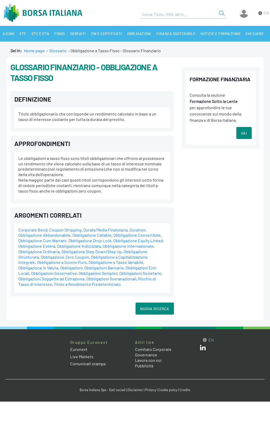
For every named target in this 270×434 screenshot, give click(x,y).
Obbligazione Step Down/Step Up (91, 251)
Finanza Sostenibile (176, 33)
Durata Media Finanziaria (105, 229)
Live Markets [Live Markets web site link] (81, 356)
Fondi (59, 33)
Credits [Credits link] (185, 390)
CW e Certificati (106, 33)
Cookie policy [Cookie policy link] (168, 390)
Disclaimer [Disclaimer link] (135, 390)
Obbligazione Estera (36, 246)
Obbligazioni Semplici (98, 273)
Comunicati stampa (87, 363)
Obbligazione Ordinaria (39, 251)
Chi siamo (254, 33)
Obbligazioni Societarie (140, 273)
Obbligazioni (139, 33)
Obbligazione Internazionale (128, 246)
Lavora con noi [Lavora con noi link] (148, 360)
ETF (23, 33)
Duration (137, 229)
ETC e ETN (40, 33)
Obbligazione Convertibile (137, 235)
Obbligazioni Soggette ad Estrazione (51, 278)
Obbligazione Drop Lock (89, 240)
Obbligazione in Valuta (38, 267)
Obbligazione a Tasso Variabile (116, 262)
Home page (34, 50)
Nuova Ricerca (154, 308)
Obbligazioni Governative (54, 273)
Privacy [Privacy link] (150, 390)
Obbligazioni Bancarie (104, 267)
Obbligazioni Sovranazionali (111, 278)
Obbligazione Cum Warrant (42, 240)
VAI (244, 133)
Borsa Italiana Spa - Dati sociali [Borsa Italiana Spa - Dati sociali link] (102, 390)
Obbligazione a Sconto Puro (62, 262)
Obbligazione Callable (91, 235)
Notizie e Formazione (220, 33)
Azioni (8, 33)
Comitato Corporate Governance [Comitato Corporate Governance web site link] (153, 352)
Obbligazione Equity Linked (138, 240)
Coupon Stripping (65, 229)
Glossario (58, 50)
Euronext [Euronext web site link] (78, 349)
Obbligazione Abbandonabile (44, 235)
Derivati (78, 33)
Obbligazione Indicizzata (79, 246)
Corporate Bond (33, 229)
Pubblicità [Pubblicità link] (144, 365)
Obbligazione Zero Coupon (65, 256)
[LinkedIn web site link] (203, 348)
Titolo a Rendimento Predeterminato (87, 284)
